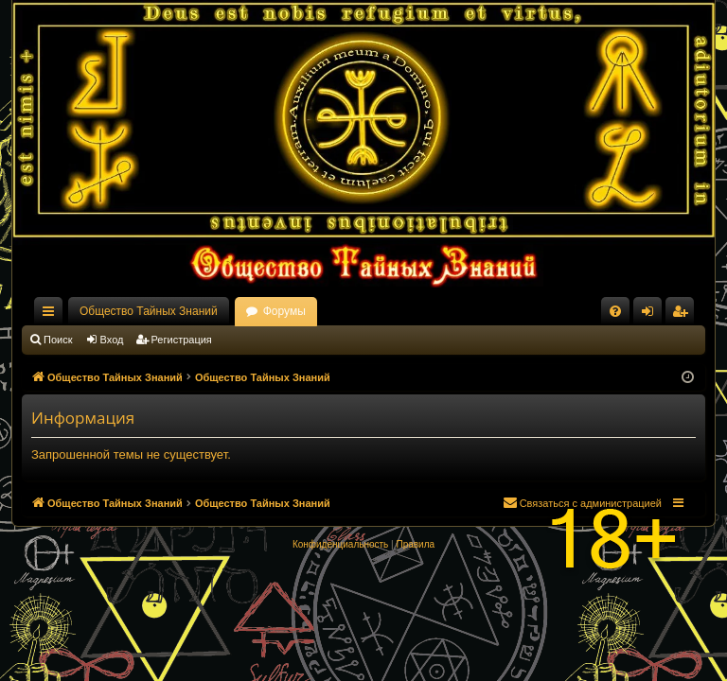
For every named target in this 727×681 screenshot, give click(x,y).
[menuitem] (615, 311)
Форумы (284, 311)
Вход (112, 339)
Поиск (58, 339)
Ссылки (52, 315)
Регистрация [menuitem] (683, 315)
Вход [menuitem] (652, 315)
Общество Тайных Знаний (149, 311)
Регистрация (181, 339)
